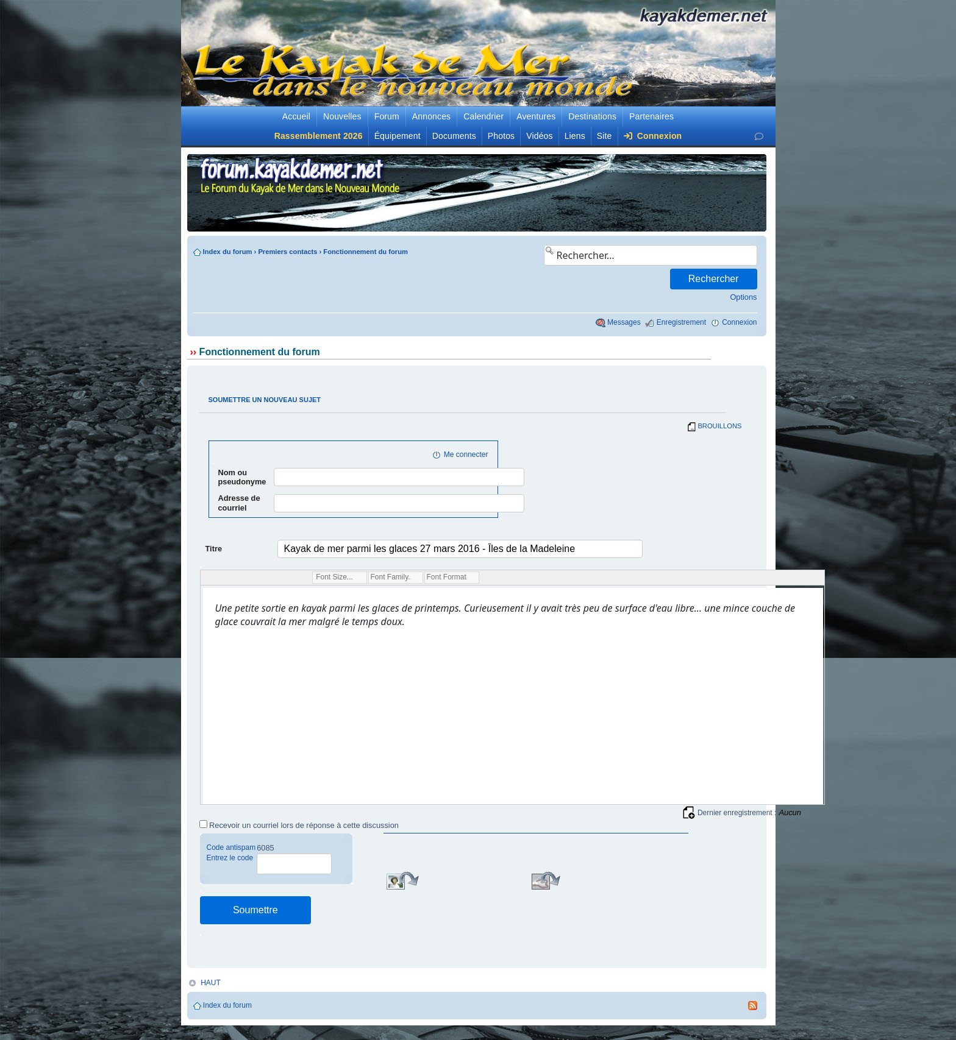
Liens (575, 136)
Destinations (592, 116)
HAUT (211, 982)
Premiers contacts (287, 251)
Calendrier (483, 116)
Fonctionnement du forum (365, 251)
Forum (386, 116)
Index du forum (227, 251)
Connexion (653, 136)
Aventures (535, 116)
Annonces (431, 116)
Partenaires (651, 116)
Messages (624, 322)
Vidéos (539, 136)
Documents (454, 136)
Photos (501, 136)
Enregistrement (681, 322)
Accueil (296, 116)
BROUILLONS (719, 426)
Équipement (397, 136)
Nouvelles (342, 116)
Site (604, 136)
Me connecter (466, 454)
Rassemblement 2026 (318, 136)
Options (743, 297)
